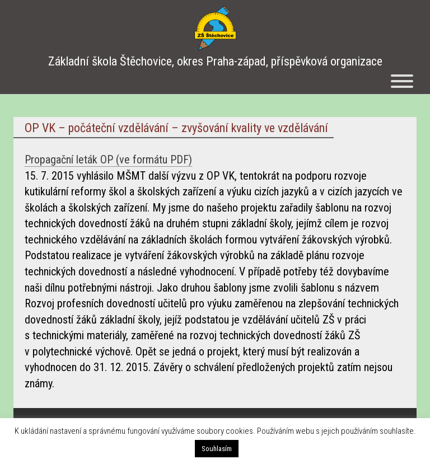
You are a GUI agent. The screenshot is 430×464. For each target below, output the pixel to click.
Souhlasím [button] (217, 448)
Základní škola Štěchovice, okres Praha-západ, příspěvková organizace (215, 61)
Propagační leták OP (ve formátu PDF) (108, 159)
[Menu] (402, 81)
